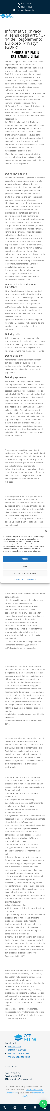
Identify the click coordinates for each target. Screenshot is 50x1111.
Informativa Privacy (34, 1089)
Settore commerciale (18, 1053)
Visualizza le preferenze (25, 573)
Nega (25, 566)
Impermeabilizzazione (19, 1056)
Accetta (25, 558)
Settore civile (14, 1046)
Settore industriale (17, 1049)
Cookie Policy (19, 579)
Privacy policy (31, 579)
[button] (46, 531)
